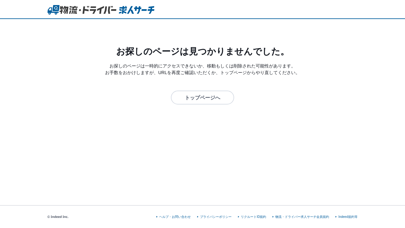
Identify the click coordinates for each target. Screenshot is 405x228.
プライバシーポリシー (216, 216)
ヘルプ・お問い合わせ (175, 216)
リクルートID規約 (253, 216)
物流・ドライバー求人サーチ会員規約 (302, 216)
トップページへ (202, 97)
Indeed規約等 (348, 216)
